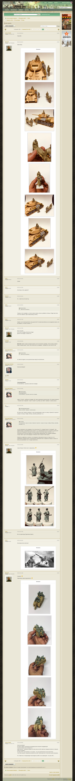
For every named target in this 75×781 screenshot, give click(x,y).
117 (45, 29)
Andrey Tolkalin (8, 742)
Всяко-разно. (8, 23)
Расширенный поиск (46, 14)
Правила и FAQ (10, 20)
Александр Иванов (9, 349)
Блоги (29, 18)
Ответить (9, 26)
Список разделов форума (12, 18)
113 (35, 29)
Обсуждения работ (22, 18)
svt (5, 405)
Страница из (26, 29)
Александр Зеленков (9, 364)
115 (40, 29)
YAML (70, 779)
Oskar (6, 278)
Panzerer (7, 379)
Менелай (7, 41)
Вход (23, 20)
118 (47, 29)
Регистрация (17, 20)
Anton (6, 287)
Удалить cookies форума (54, 772)
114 (38, 29)
